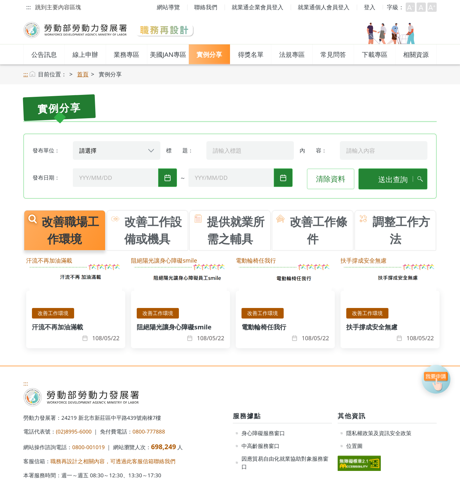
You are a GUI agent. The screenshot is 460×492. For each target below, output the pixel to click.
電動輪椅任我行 (256, 260)
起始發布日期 (167, 177)
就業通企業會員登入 (257, 7)
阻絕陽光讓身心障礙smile (164, 260)
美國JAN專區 (168, 54)
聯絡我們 (205, 7)
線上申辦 (85, 54)
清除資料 (330, 179)
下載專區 (374, 54)
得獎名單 (251, 54)
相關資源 (416, 54)
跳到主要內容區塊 (58, 7)
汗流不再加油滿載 (49, 260)
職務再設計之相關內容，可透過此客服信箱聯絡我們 (112, 461)
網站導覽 (168, 7)
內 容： (313, 150)
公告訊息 (44, 54)
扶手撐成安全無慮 (364, 260)
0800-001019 (88, 447)
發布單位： (46, 150)
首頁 (82, 74)
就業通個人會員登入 (323, 7)
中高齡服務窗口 (260, 446)
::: (28, 7)
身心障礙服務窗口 (263, 433)
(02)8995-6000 (74, 431)
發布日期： (46, 177)
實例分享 (209, 54)
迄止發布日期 (283, 177)
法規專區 (292, 54)
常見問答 (333, 54)
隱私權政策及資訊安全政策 (378, 433)
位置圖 (354, 446)
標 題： (179, 150)
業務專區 (126, 54)
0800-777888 (149, 431)
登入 (369, 7)
